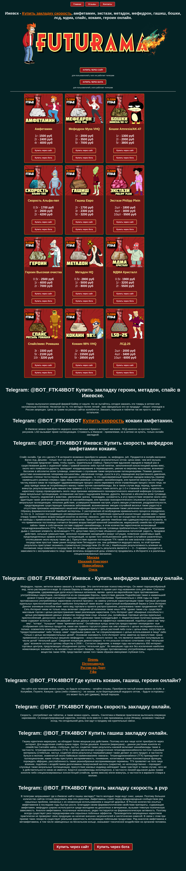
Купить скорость (103, 420)
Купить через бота (43, 158)
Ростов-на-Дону (93, 667)
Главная (77, 4)
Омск (93, 569)
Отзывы (92, 4)
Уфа (93, 671)
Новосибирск (93, 565)
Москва (93, 557)
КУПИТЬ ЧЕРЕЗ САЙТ (93, 70)
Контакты (107, 4)
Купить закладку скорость (46, 13)
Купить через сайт (43, 150)
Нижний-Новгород (93, 561)
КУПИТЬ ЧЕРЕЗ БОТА (93, 82)
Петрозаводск (93, 663)
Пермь (93, 659)
